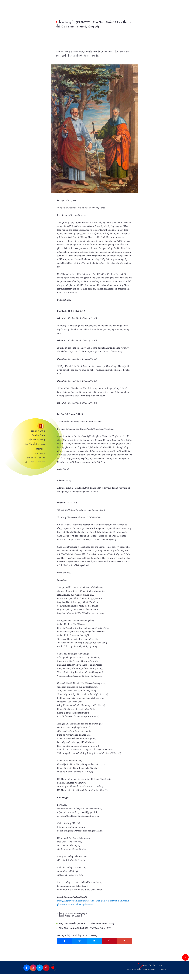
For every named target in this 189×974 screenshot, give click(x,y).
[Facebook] (64, 941)
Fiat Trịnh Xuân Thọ (75, 916)
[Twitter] (94, 941)
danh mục (39, 453)
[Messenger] (79, 941)
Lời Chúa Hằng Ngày (78, 913)
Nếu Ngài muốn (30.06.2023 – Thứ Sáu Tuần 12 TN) (85, 928)
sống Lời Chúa (38, 431)
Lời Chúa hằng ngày (35, 444)
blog (160, 965)
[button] (185, 957)
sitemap (40, 449)
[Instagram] (33, 967)
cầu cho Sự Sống (37, 439)
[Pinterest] (109, 941)
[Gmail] (124, 941)
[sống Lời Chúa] (34, 426)
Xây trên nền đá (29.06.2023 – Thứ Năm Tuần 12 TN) (86, 923)
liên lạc (41, 458)
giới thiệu (31, 458)
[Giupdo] (52, 967)
